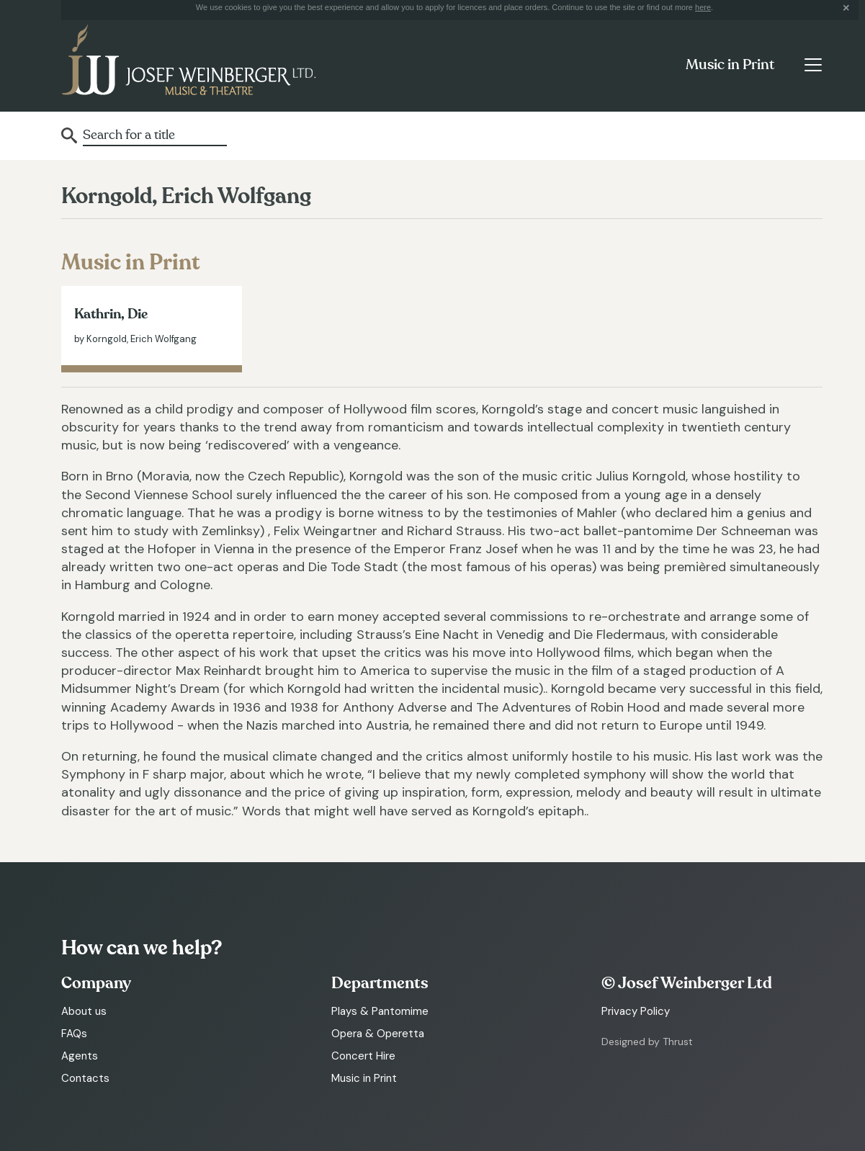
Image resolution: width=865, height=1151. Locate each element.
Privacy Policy (635, 1011)
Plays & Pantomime (380, 1011)
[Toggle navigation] (813, 65)
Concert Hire (363, 1056)
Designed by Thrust (647, 1041)
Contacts (85, 1078)
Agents (79, 1056)
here (703, 7)
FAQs (74, 1033)
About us (84, 1011)
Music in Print (730, 64)
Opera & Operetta (377, 1033)
